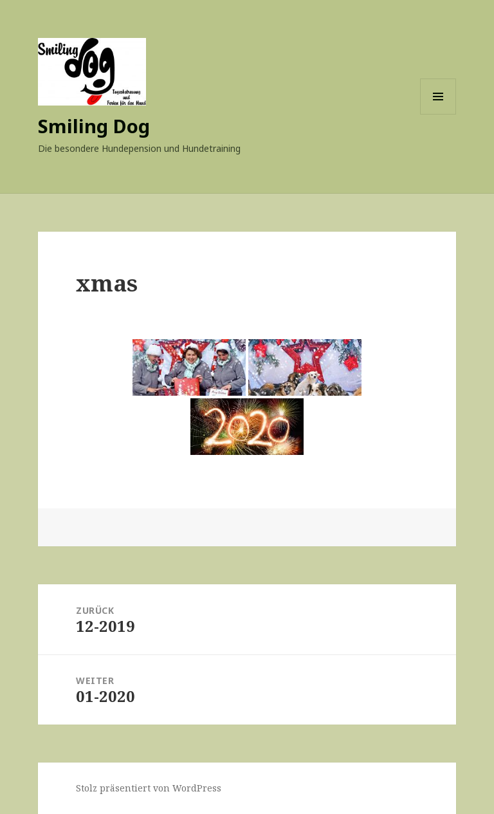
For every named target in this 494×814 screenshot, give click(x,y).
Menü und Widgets (438, 114)
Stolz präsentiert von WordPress (148, 788)
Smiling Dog (94, 125)
